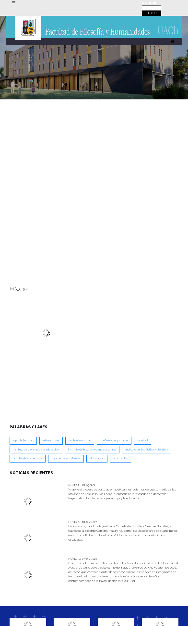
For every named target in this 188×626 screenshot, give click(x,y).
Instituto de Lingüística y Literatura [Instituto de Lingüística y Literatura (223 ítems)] (146, 449)
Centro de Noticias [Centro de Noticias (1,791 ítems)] (80, 440)
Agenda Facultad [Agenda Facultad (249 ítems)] (23, 440)
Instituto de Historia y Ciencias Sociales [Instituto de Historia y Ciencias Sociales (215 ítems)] (92, 449)
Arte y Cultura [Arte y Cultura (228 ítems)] (51, 440)
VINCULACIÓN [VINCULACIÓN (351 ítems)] (120, 458)
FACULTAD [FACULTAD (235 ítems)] (142, 440)
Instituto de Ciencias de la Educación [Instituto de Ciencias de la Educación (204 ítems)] (36, 449)
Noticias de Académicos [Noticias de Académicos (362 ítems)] (27, 458)
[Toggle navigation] (14, 3)
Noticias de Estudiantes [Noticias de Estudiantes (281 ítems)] (66, 458)
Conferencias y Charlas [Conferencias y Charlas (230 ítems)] (114, 440)
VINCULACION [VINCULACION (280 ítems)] (97, 458)
